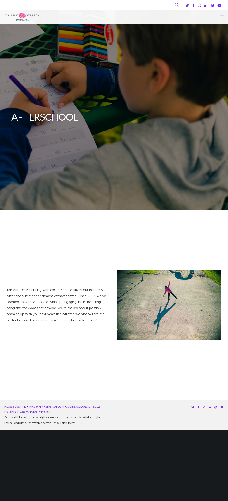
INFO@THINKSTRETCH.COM (46, 406)
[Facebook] (193, 5)
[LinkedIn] (205, 5)
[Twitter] (187, 5)
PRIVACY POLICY (40, 412)
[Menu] (220, 17)
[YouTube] (219, 5)
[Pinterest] (212, 5)
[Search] (176, 5)
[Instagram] (199, 5)
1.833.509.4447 (16, 406)
